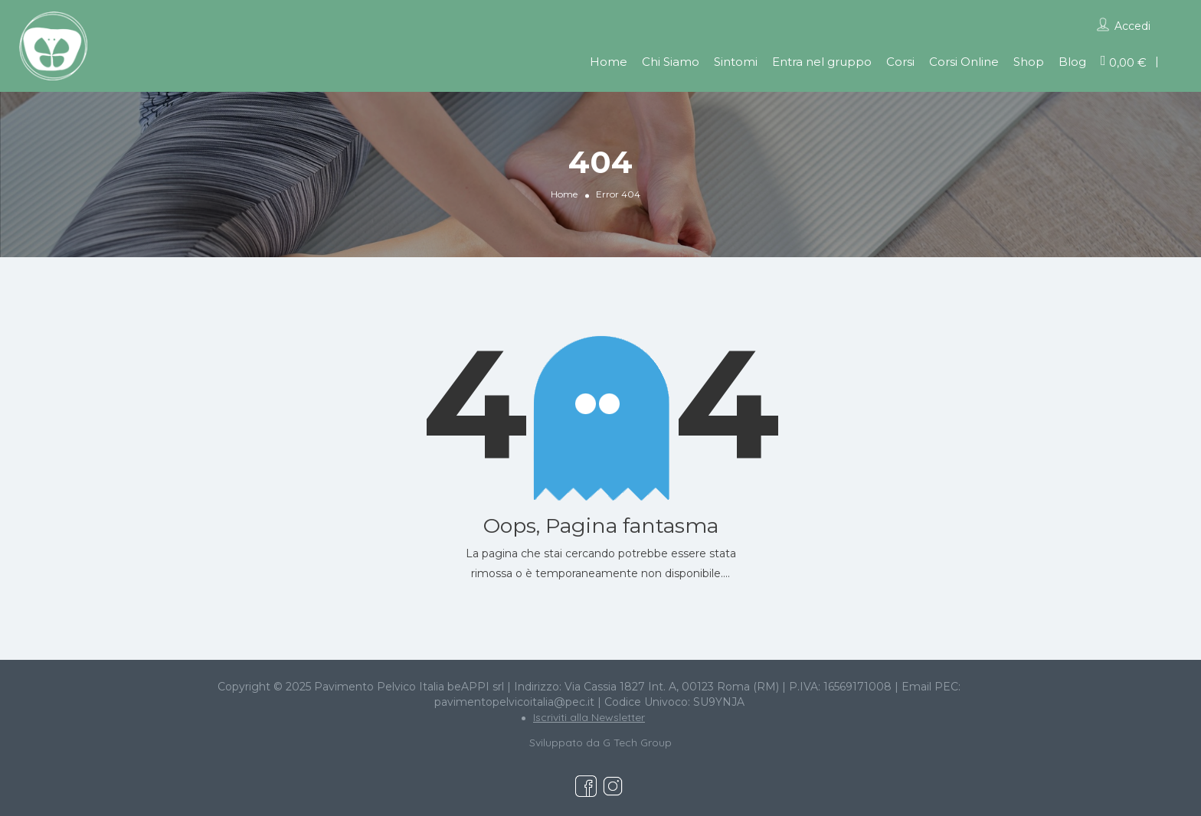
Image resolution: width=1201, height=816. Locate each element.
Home (608, 61)
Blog (1072, 61)
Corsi (900, 61)
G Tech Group (637, 742)
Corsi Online (964, 61)
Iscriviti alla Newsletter (589, 717)
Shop (1028, 61)
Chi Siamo (670, 61)
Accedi (1132, 26)
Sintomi (736, 61)
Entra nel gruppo (822, 61)
